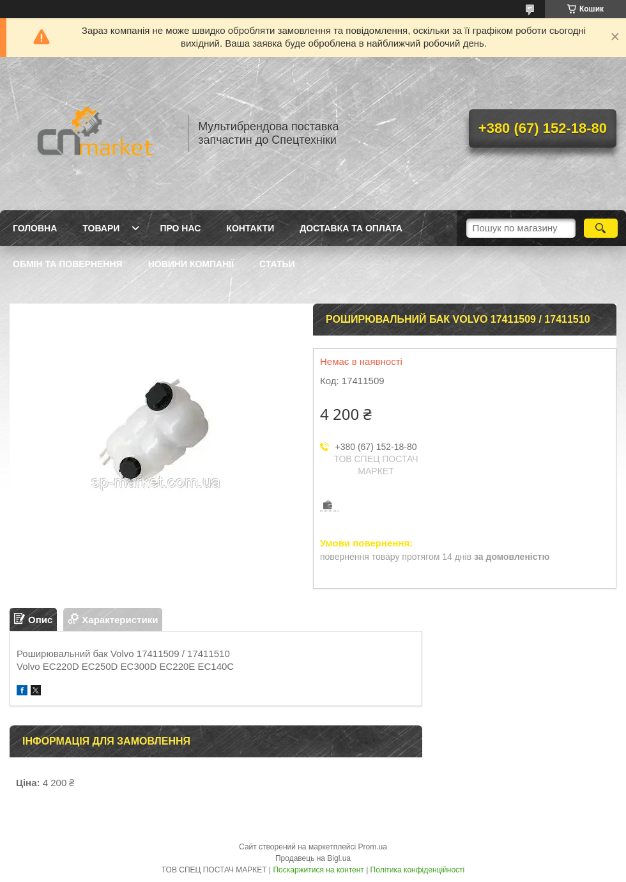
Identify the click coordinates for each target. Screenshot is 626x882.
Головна (35, 228)
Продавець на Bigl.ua (313, 858)
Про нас (180, 228)
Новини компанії (191, 264)
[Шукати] (601, 228)
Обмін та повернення (68, 264)
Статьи (277, 264)
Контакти (250, 228)
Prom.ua (372, 846)
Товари (100, 228)
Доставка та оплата (351, 228)
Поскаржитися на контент (318, 869)
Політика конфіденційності (417, 869)
